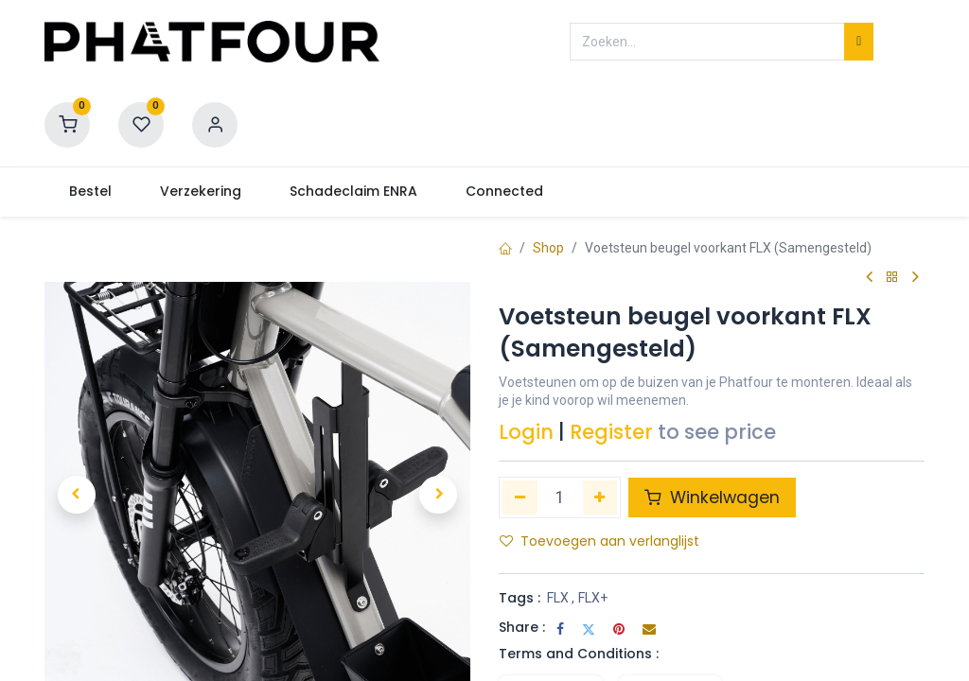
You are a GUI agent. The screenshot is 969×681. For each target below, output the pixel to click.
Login (526, 431)
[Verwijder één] (519, 497)
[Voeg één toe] (600, 497)
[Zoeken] (858, 42)
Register (611, 431)
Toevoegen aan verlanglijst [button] (599, 541)
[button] (76, 494)
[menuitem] (89, 192)
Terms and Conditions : (579, 653)
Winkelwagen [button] (712, 497)
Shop (548, 247)
